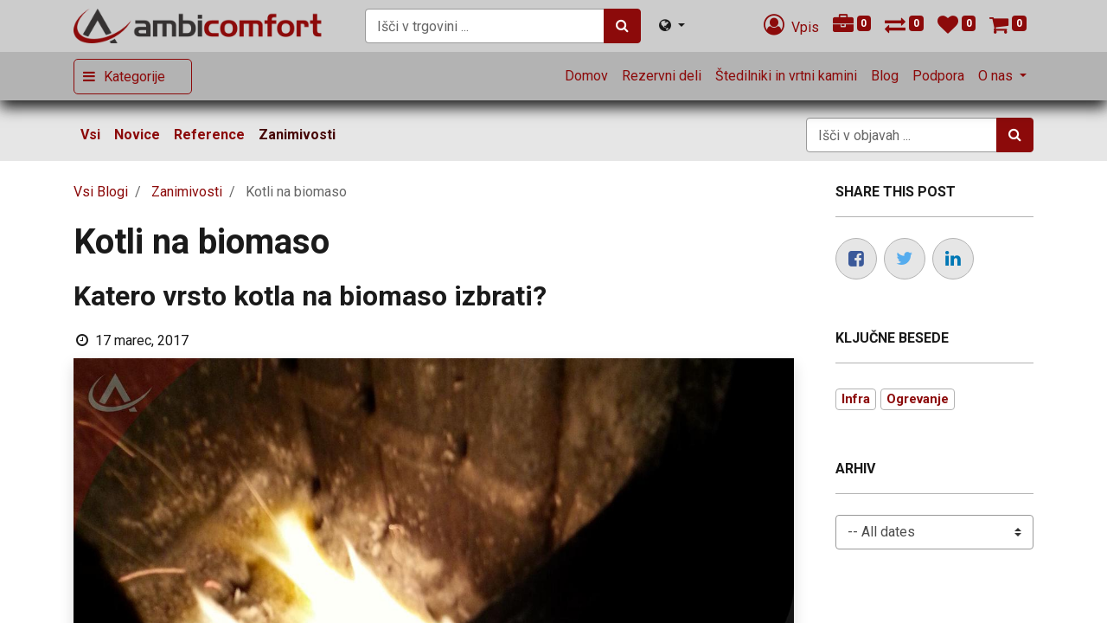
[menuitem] (586, 76)
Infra (855, 399)
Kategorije (134, 76)
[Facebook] (856, 258)
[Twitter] (904, 258)
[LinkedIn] (953, 258)
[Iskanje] (622, 26)
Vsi (90, 134)
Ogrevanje (917, 399)
